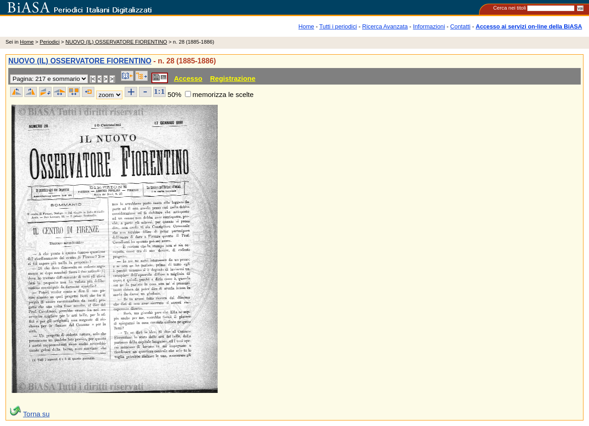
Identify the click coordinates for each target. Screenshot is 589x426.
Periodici (49, 42)
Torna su (36, 414)
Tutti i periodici (338, 26)
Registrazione (232, 78)
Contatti (460, 26)
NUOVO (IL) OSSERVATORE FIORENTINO (116, 42)
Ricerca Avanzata (385, 26)
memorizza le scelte (223, 94)
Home (306, 26)
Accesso (188, 78)
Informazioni (429, 26)
